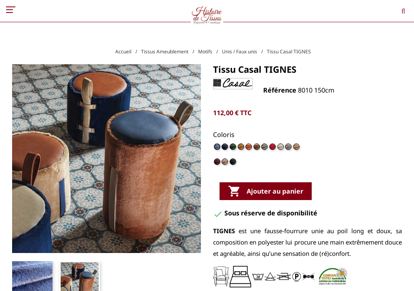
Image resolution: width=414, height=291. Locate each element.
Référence (279, 90)
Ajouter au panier (265, 191)
